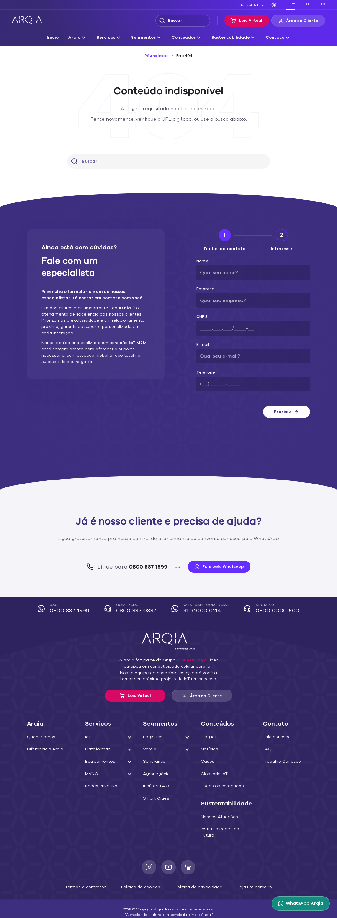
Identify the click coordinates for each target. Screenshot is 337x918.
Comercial (132, 609)
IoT (89, 737)
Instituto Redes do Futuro (226, 829)
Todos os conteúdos (222, 786)
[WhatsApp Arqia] (302, 903)
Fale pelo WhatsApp (215, 566)
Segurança (154, 761)
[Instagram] (149, 861)
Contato (269, 37)
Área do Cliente (300, 20)
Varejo (150, 749)
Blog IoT (211, 737)
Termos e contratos (92, 880)
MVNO (92, 774)
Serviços (110, 37)
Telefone (203, 373)
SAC (68, 609)
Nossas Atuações (219, 817)
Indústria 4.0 (156, 786)
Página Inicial (157, 56)
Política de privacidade (195, 880)
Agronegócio (156, 774)
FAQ (266, 749)
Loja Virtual (251, 20)
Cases (209, 761)
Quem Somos (40, 737)
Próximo (286, 411)
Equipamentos (99, 761)
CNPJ (201, 317)
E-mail (202, 345)
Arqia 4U (269, 609)
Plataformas (97, 749)
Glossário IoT (215, 774)
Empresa (204, 289)
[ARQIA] (27, 20)
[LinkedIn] (188, 861)
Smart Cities (155, 798)
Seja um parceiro (247, 880)
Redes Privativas (101, 786)
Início (59, 37)
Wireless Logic (188, 660)
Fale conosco (274, 737)
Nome (201, 261)
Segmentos (146, 37)
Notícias (210, 749)
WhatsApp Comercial (201, 609)
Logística (152, 737)
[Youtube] (168, 861)
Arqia (80, 37)
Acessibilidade (253, 5)
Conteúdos (184, 37)
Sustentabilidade (228, 37)
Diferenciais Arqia (43, 749)
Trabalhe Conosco (279, 761)
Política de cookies (142, 880)
